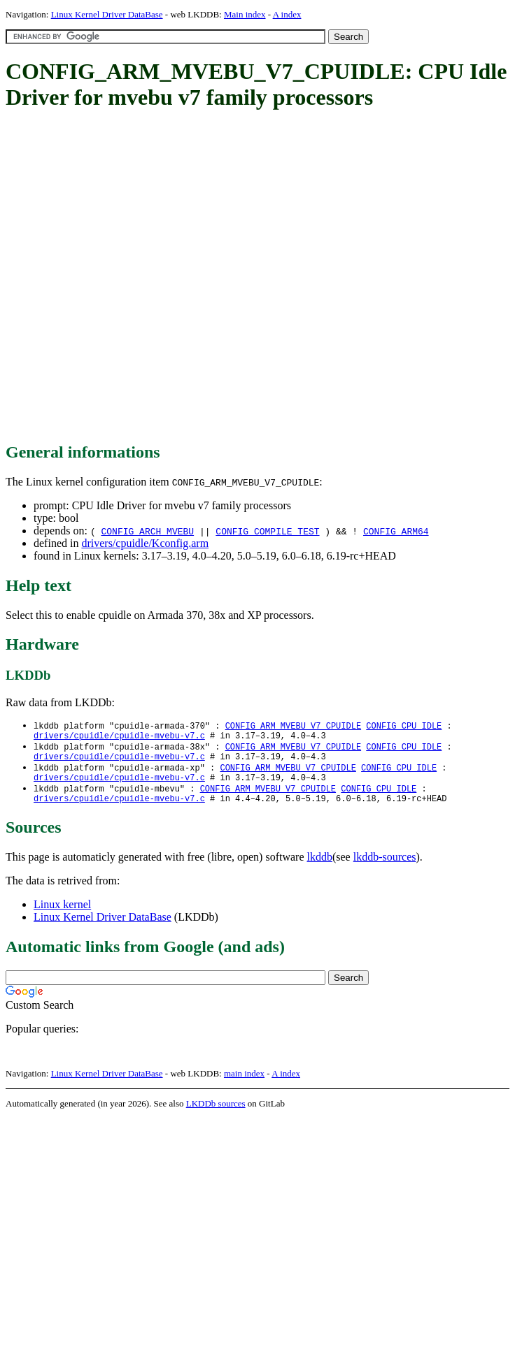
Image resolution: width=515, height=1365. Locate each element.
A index (287, 14)
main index (244, 1084)
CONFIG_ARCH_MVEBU (147, 531)
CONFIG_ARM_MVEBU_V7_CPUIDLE (293, 726)
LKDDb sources (216, 1114)
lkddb (319, 868)
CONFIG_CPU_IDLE (404, 726)
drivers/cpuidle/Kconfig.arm (145, 543)
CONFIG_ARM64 (396, 531)
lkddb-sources (384, 868)
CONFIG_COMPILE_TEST (267, 531)
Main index (245, 14)
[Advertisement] (152, 277)
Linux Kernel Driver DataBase (107, 14)
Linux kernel (62, 915)
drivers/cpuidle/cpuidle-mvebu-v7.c (119, 738)
